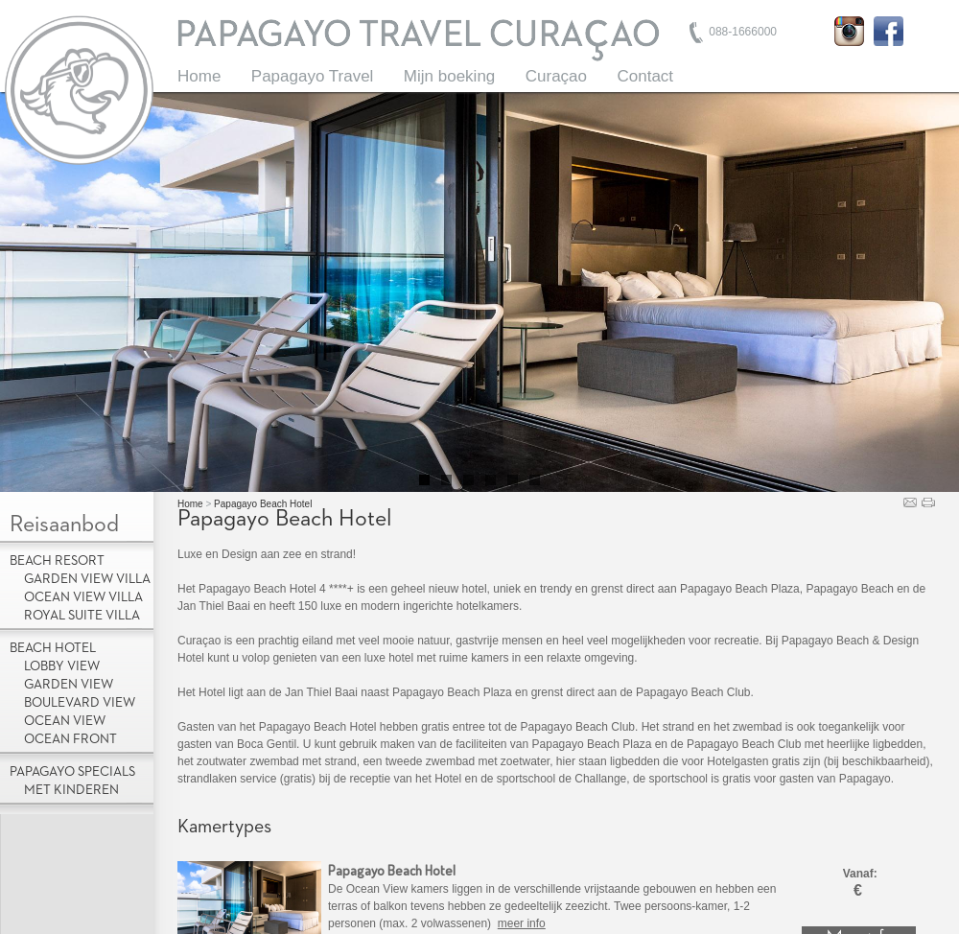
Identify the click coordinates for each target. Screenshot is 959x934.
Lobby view (62, 666)
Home (199, 76)
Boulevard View (79, 703)
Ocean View (64, 721)
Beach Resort (57, 561)
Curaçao (556, 76)
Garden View (68, 684)
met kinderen (71, 790)
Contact (645, 76)
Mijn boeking (449, 76)
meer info (522, 923)
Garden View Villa (87, 579)
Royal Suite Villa (82, 615)
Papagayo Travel (312, 76)
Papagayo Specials (72, 772)
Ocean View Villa (83, 597)
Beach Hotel (53, 648)
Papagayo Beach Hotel (263, 504)
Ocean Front (70, 739)
